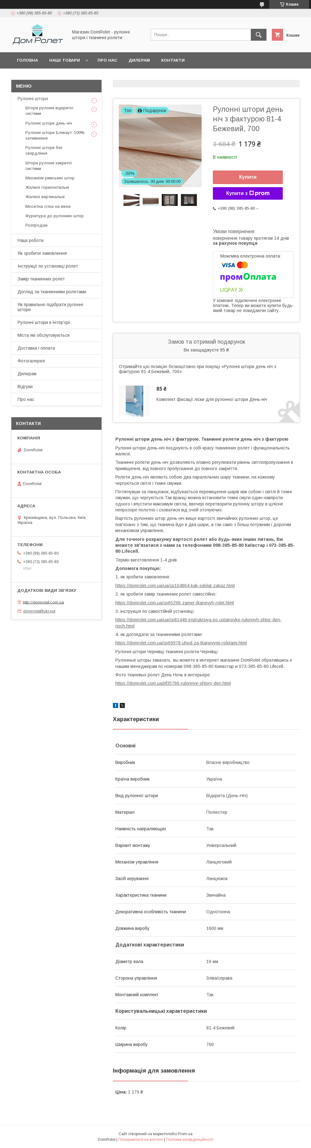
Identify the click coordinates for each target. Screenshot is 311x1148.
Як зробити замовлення (42, 253)
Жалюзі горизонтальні (47, 187)
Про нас (107, 60)
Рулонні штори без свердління (43, 150)
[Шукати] (258, 35)
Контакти (173, 60)
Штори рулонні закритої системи (48, 166)
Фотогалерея (31, 360)
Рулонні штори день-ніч (48, 123)
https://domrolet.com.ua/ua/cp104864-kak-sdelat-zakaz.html (175, 585)
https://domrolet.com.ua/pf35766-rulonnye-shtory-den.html (173, 683)
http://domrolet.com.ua (43, 602)
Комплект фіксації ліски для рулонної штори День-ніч (211, 399)
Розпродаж (36, 225)
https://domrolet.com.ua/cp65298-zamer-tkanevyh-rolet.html (174, 602)
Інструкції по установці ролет (48, 266)
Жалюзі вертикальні (45, 196)
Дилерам (139, 60)
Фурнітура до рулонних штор (54, 215)
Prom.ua (185, 1134)
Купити (248, 177)
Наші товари (64, 60)
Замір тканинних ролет (41, 278)
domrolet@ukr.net (39, 611)
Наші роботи (31, 240)
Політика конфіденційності (189, 1139)
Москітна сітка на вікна (48, 206)
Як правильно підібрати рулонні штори (50, 307)
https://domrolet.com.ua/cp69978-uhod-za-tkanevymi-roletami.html (181, 642)
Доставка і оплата (36, 348)
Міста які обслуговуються (44, 335)
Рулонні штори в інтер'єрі (44, 322)
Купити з (247, 193)
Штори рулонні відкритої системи (49, 110)
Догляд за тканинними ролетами (52, 291)
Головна (27, 60)
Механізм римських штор (50, 178)
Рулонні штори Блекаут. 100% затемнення (55, 135)
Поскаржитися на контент (140, 1139)
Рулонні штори (33, 98)
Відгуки (25, 386)
